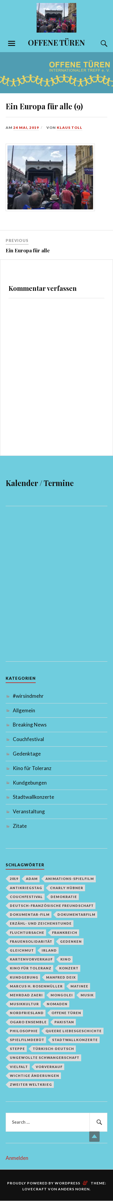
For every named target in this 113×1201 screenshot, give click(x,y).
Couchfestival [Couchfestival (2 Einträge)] (26, 897)
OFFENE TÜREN (56, 42)
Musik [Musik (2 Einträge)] (87, 995)
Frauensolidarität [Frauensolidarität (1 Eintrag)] (31, 941)
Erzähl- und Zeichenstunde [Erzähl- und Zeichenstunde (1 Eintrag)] (41, 923)
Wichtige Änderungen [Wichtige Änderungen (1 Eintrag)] (34, 1075)
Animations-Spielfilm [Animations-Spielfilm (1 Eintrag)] (69, 879)
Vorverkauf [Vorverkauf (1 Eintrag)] (49, 1067)
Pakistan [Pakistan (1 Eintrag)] (64, 1022)
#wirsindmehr (28, 696)
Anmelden (17, 1158)
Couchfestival (28, 739)
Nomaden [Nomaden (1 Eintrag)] (57, 1004)
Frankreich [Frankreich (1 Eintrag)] (64, 932)
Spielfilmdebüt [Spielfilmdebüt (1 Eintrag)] (27, 1040)
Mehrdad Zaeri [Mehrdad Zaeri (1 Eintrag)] (26, 995)
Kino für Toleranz (32, 768)
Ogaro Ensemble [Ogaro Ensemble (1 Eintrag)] (28, 1022)
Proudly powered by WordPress (43, 1183)
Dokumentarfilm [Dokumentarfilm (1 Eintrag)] (76, 914)
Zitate (20, 826)
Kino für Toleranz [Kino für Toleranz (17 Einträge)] (30, 968)
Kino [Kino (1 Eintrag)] (65, 959)
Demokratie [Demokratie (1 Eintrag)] (64, 897)
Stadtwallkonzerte (33, 797)
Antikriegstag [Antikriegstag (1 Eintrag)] (26, 888)
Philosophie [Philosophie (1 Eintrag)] (24, 1031)
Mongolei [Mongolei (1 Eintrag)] (62, 995)
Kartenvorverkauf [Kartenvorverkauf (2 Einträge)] (31, 959)
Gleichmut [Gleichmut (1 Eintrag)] (22, 950)
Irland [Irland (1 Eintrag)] (49, 950)
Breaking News (30, 724)
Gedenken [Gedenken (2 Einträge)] (71, 941)
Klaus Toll (69, 127)
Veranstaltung (29, 811)
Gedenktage (27, 754)
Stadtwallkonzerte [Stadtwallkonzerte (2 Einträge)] (75, 1040)
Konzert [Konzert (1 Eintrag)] (69, 968)
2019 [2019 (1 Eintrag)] (14, 879)
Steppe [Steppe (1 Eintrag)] (17, 1049)
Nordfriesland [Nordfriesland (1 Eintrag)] (27, 1013)
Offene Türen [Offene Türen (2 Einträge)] (66, 1013)
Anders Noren (74, 1189)
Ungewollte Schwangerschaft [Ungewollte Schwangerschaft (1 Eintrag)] (44, 1057)
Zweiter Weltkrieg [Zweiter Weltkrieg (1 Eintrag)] (31, 1084)
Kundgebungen (30, 783)
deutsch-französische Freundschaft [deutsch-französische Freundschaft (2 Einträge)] (52, 905)
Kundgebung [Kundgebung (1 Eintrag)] (24, 977)
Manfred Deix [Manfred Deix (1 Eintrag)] (61, 977)
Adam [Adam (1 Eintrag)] (32, 879)
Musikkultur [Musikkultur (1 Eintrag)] (24, 1004)
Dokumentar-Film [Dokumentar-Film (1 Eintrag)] (30, 914)
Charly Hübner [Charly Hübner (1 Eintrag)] (66, 888)
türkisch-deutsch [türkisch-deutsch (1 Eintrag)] (53, 1049)
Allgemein (24, 710)
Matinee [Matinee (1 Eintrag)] (79, 986)
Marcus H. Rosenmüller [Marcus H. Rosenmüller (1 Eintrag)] (36, 986)
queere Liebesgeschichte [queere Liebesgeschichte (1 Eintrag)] (73, 1031)
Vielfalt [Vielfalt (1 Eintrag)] (19, 1067)
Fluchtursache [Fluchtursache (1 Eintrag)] (27, 932)
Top (94, 1136)
